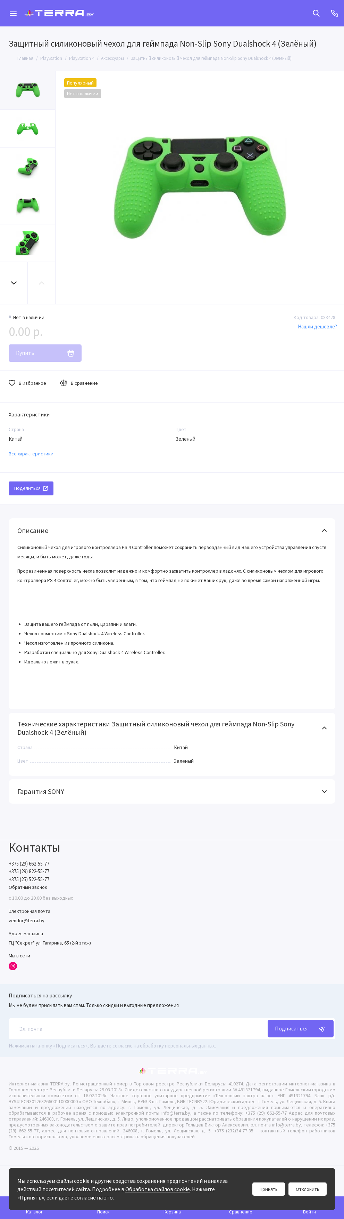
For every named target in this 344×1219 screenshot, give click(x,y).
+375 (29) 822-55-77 (29, 871)
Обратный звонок (28, 887)
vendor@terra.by (26, 920)
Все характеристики (31, 454)
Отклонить (307, 1189)
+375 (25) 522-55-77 (29, 879)
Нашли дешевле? (317, 326)
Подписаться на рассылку (40, 995)
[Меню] (13, 13)
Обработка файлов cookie (157, 1189)
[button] (14, 283)
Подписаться (300, 1029)
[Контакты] (334, 13)
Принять (269, 1189)
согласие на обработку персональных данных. (164, 1045)
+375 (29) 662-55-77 (29, 863)
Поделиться (31, 488)
